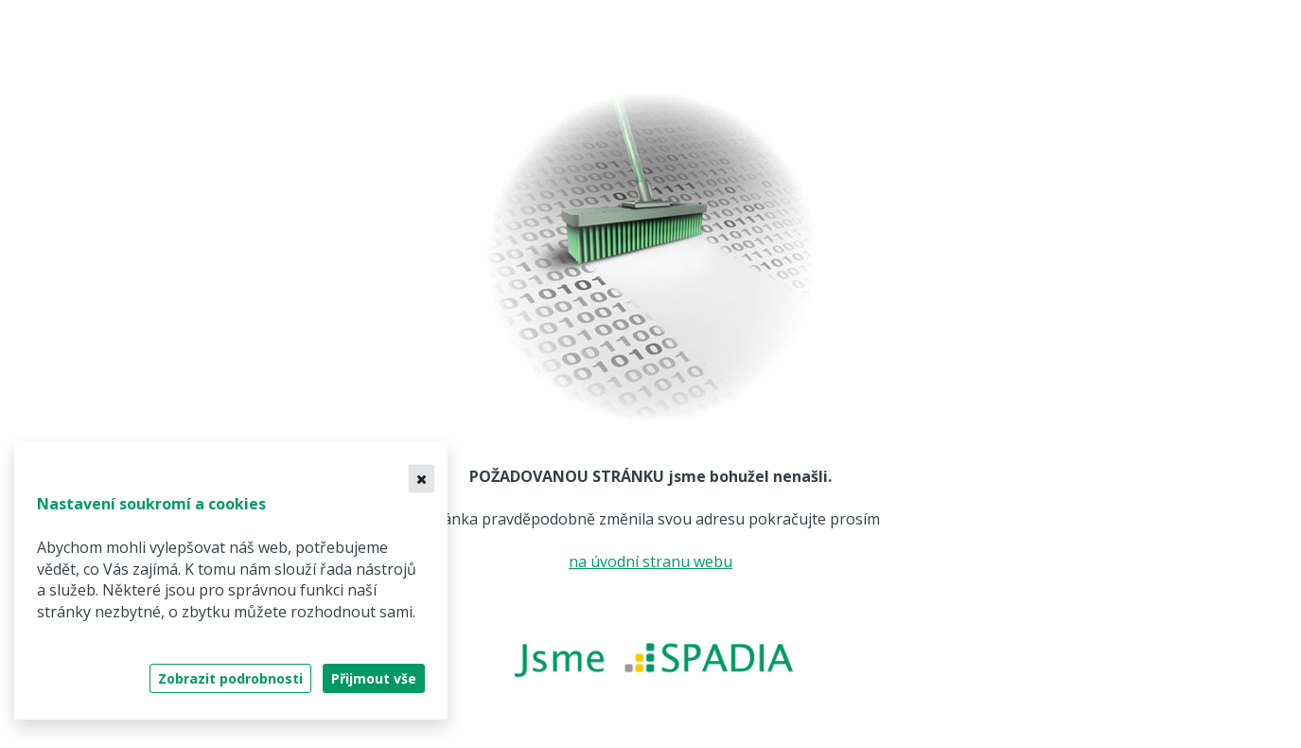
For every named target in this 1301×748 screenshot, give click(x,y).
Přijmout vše (373, 678)
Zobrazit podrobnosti (230, 678)
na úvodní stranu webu (650, 561)
